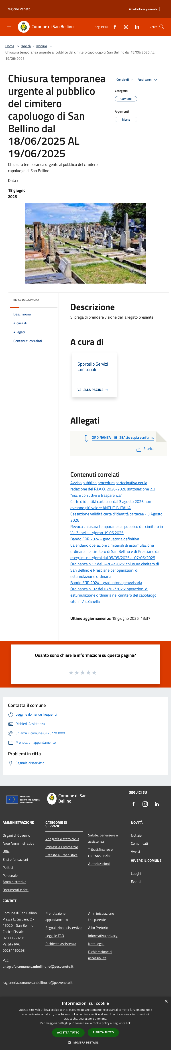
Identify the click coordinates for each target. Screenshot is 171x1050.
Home (9, 46)
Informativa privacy (103, 935)
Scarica (144, 448)
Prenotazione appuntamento (56, 916)
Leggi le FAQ (54, 935)
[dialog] (85, 1023)
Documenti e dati (15, 889)
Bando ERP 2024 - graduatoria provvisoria (106, 583)
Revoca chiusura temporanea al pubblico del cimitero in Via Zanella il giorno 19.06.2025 (116, 529)
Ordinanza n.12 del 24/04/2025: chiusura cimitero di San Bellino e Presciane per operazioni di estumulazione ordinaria (114, 570)
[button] (85, 1042)
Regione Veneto (18, 9)
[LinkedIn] (135, 27)
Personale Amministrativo (14, 878)
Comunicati (139, 843)
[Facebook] (113, 27)
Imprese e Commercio (61, 847)
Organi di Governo (16, 835)
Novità (26, 46)
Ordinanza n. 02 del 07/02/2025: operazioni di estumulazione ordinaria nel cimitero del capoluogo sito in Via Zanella (113, 595)
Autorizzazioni (99, 863)
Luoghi (136, 873)
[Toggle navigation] (9, 26)
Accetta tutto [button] (68, 1032)
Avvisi (135, 851)
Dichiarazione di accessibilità (100, 955)
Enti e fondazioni (15, 859)
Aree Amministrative (18, 843)
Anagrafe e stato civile (62, 839)
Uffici (6, 851)
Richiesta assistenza (60, 943)
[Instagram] (124, 27)
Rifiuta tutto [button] (103, 1032)
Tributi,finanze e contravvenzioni (100, 852)
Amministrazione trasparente (101, 916)
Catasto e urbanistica (61, 855)
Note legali (96, 943)
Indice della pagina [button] (26, 300)
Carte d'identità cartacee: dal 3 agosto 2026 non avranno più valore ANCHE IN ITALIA (110, 504)
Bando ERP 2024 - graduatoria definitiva (104, 539)
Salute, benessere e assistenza (103, 838)
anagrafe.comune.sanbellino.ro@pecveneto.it (38, 966)
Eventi (136, 881)
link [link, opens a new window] (128, 1023)
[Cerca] (161, 26)
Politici (8, 867)
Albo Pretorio (98, 927)
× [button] (166, 1001)
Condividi (125, 79)
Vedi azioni (148, 79)
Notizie (41, 46)
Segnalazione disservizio (63, 927)
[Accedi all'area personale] (143, 9)
